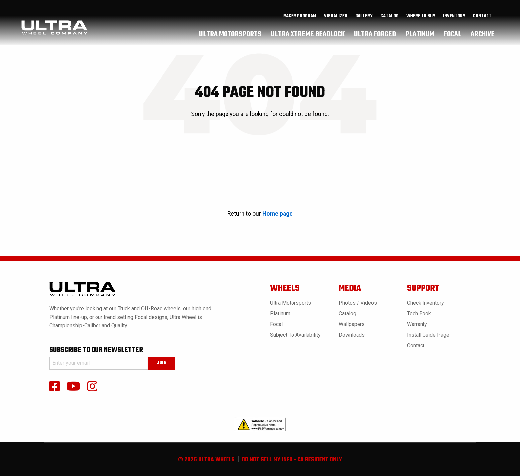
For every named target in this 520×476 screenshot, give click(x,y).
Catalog (347, 313)
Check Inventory (425, 303)
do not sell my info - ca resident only (292, 460)
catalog (389, 17)
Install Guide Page (428, 335)
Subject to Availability (295, 335)
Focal (276, 324)
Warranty (417, 324)
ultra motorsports (230, 34)
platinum (419, 34)
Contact (482, 17)
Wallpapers (352, 324)
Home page (277, 213)
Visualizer (335, 17)
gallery (364, 17)
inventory (454, 17)
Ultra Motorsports (290, 303)
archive (483, 34)
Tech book (419, 313)
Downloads (352, 335)
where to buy (420, 17)
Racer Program (299, 17)
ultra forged (375, 34)
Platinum (280, 313)
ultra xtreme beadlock (308, 34)
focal (452, 34)
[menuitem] (300, 17)
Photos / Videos (358, 303)
